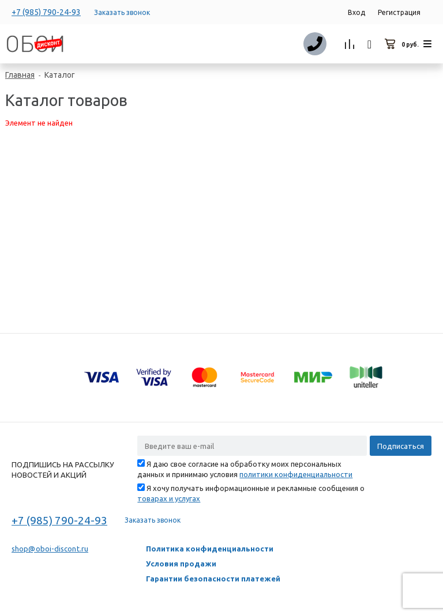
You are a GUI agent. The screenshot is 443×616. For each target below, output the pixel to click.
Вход (356, 12)
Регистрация (399, 12)
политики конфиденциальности (295, 474)
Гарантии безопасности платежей (213, 579)
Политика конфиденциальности (209, 549)
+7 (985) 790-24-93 (46, 12)
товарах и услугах (168, 498)
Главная (20, 75)
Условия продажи (181, 564)
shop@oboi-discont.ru (50, 549)
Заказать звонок (122, 12)
